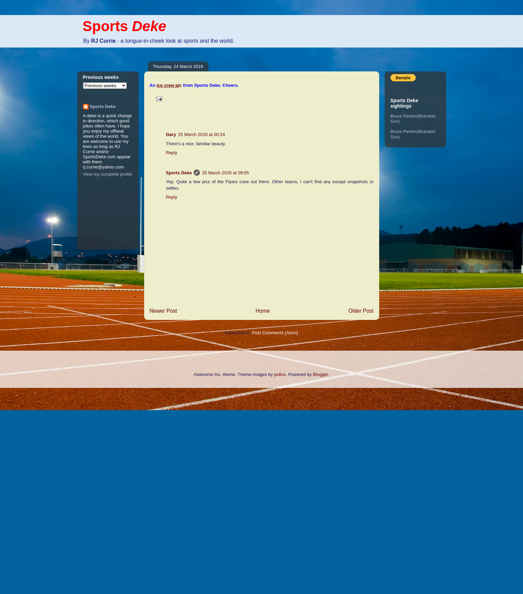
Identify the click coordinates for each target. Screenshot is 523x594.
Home (263, 311)
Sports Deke (179, 172)
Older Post (361, 311)
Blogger (320, 374)
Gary (171, 134)
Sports (124, 26)
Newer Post (163, 311)
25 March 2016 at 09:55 (225, 172)
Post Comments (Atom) (275, 332)
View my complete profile (107, 174)
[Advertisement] (27, 490)
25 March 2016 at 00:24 (201, 134)
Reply (171, 152)
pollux (280, 374)
